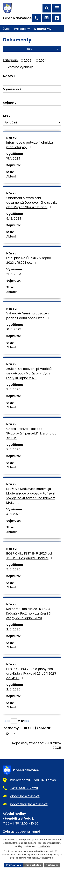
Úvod (6, 29)
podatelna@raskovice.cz (29, 804)
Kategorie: (10, 60)
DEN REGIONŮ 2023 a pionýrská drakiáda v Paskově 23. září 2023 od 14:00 (31, 673)
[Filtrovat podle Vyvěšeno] (32, 95)
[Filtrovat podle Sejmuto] (32, 108)
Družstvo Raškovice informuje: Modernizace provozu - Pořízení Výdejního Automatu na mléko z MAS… (30, 496)
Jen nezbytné (33, 865)
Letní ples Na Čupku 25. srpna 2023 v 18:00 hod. (28, 260)
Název (8, 76)
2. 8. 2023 (13, 629)
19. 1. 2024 (13, 158)
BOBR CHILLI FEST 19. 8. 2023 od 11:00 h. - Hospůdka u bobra (30, 555)
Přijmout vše (13, 865)
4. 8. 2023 (13, 514)
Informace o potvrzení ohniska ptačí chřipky (29, 144)
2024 (43, 60)
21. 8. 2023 (13, 274)
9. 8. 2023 (13, 389)
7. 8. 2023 (13, 449)
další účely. (44, 846)
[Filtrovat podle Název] (32, 82)
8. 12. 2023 (13, 218)
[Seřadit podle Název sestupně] (15, 76)
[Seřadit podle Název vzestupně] (15, 75)
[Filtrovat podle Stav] (32, 122)
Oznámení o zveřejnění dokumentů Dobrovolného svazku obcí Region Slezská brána (32, 202)
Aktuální (12, 176)
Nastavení (52, 865)
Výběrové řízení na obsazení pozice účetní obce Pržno (28, 315)
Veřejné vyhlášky (20, 67)
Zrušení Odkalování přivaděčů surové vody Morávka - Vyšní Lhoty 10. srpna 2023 (29, 373)
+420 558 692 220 (24, 788)
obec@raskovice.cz (25, 796)
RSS (43, 49)
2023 (27, 60)
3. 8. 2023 (13, 569)
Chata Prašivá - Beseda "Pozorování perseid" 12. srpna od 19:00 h (31, 433)
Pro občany (22, 29)
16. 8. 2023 (13, 329)
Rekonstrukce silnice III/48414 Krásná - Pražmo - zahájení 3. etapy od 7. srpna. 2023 (28, 613)
